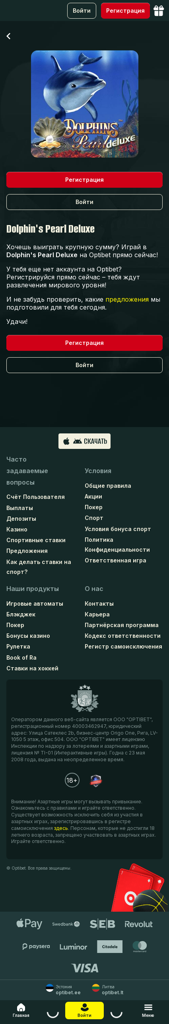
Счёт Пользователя (35, 496)
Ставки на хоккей (32, 668)
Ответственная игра (115, 560)
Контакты (99, 603)
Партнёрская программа (122, 625)
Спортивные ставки (36, 540)
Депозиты (21, 518)
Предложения (27, 550)
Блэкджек (20, 614)
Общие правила (108, 485)
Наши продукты (32, 589)
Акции (93, 496)
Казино (16, 529)
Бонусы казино (28, 635)
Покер (94, 507)
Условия (98, 471)
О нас (94, 589)
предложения (127, 299)
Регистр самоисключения (123, 646)
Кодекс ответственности (123, 635)
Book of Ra (21, 657)
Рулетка (18, 646)
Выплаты (19, 507)
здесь (61, 828)
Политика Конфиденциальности (117, 544)
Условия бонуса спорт (118, 528)
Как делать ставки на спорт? (38, 566)
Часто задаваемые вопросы (27, 470)
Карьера (97, 614)
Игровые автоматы (34, 603)
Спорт (94, 517)
